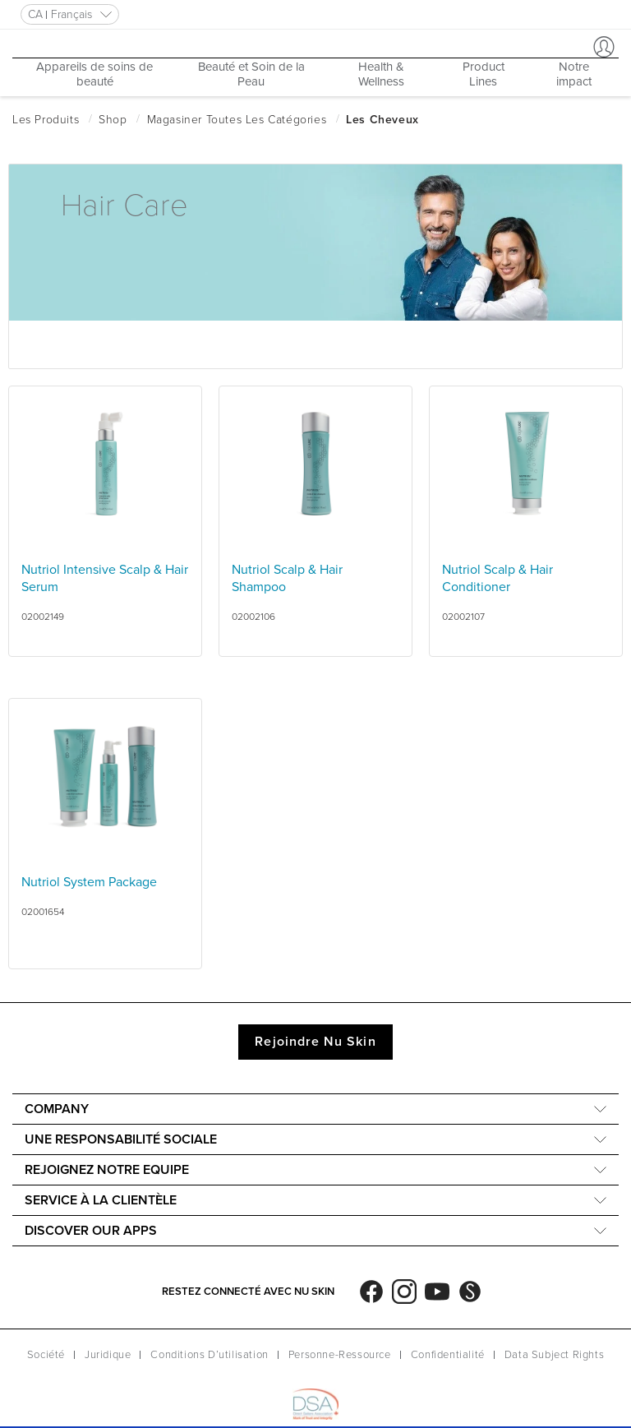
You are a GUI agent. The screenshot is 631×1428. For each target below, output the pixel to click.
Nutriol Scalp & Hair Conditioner (497, 578)
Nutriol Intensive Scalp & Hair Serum (104, 578)
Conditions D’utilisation (209, 1354)
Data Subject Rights (554, 1354)
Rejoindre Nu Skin (315, 1041)
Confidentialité (448, 1354)
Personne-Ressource (339, 1354)
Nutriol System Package (89, 882)
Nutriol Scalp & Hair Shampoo (287, 578)
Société (46, 1354)
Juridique (108, 1354)
